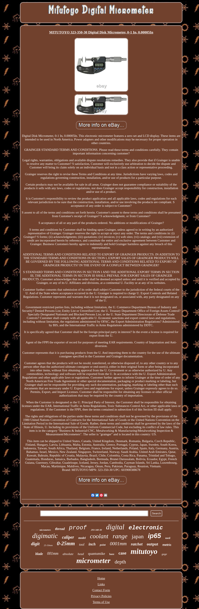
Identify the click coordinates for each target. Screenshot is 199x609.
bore (111, 554)
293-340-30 (96, 530)
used (167, 538)
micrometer (94, 561)
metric (166, 545)
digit (35, 543)
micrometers (45, 530)
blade (39, 554)
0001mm (118, 543)
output (152, 544)
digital (115, 527)
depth (120, 562)
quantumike (96, 554)
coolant (99, 536)
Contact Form (101, 590)
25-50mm (48, 545)
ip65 (154, 536)
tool (81, 544)
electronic (146, 528)
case (122, 553)
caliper (68, 537)
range (120, 536)
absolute (68, 554)
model (82, 538)
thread (60, 529)
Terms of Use (101, 602)
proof (78, 527)
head (81, 554)
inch (92, 544)
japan (137, 536)
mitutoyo (144, 551)
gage (164, 554)
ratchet (137, 544)
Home (101, 578)
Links (101, 584)
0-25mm (66, 543)
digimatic (45, 536)
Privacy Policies (101, 596)
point (103, 544)
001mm (52, 553)
